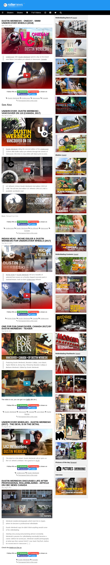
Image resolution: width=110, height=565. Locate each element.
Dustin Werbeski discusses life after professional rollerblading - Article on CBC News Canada (25, 483)
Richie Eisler (10, 275)
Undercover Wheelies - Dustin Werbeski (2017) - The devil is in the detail (26, 423)
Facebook (23, 94)
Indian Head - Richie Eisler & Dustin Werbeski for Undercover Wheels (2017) (26, 239)
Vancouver (36, 98)
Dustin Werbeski (24, 57)
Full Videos (36, 13)
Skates (20, 13)
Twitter (33, 94)
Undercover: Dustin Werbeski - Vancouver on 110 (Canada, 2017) (21, 112)
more (74, 18)
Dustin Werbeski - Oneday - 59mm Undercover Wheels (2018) (21, 22)
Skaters (10, 13)
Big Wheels (34, 228)
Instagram (34, 92)
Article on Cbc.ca (15, 547)
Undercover (10, 57)
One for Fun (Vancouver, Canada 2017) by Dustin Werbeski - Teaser (26, 327)
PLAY (38, 460)
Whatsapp (23, 92)
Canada (44, 59)
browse (73, 462)
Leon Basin (40, 412)
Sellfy (28, 399)
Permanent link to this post (27, 100)
